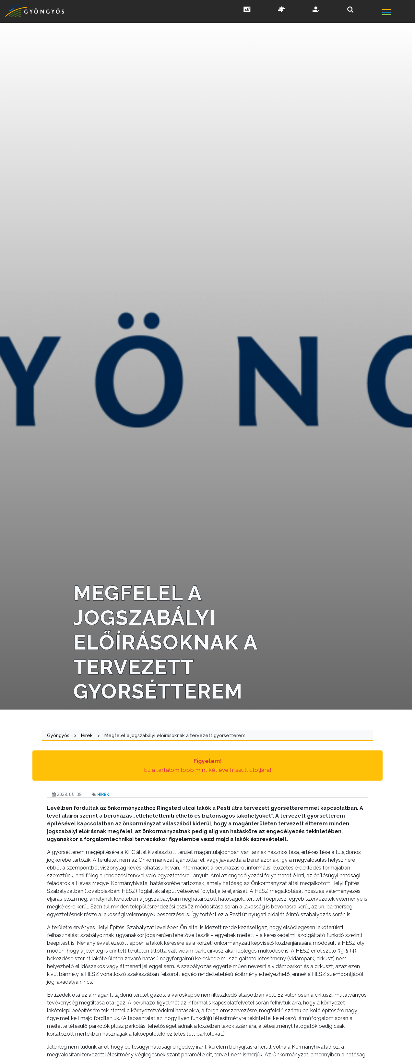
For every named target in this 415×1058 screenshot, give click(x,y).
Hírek (103, 794)
